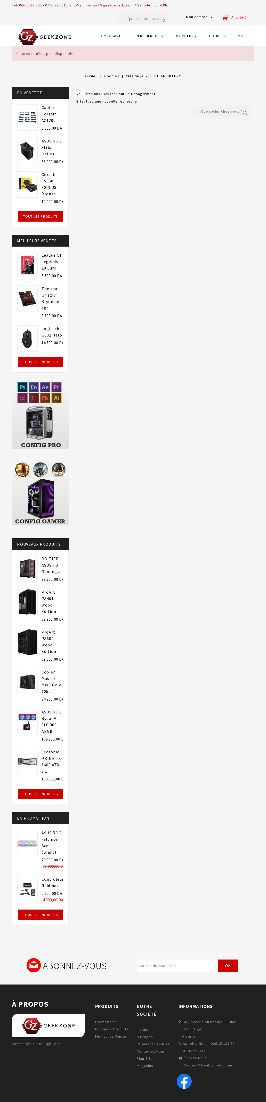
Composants (111, 35)
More (243, 35)
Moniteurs (186, 35)
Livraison (145, 1029)
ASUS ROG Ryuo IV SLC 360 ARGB (51, 721)
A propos (145, 1036)
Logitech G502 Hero (52, 332)
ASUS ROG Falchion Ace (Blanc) (51, 842)
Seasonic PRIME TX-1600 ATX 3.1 (52, 761)
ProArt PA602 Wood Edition (49, 641)
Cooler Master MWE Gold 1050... (51, 681)
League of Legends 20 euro (52, 262)
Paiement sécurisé (153, 1044)
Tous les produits (40, 362)
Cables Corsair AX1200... (50, 114)
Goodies (217, 35)
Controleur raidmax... (53, 882)
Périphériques (149, 35)
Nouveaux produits (111, 1029)
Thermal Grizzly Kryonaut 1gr (51, 298)
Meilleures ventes (111, 1036)
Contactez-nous (151, 1051)
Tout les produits (40, 216)
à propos (30, 1004)
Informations (196, 1006)
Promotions (105, 1022)
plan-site (145, 1058)
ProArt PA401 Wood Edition (49, 602)
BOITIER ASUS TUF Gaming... (51, 565)
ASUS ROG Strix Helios (51, 147)
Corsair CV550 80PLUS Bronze (49, 184)
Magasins (145, 1065)
